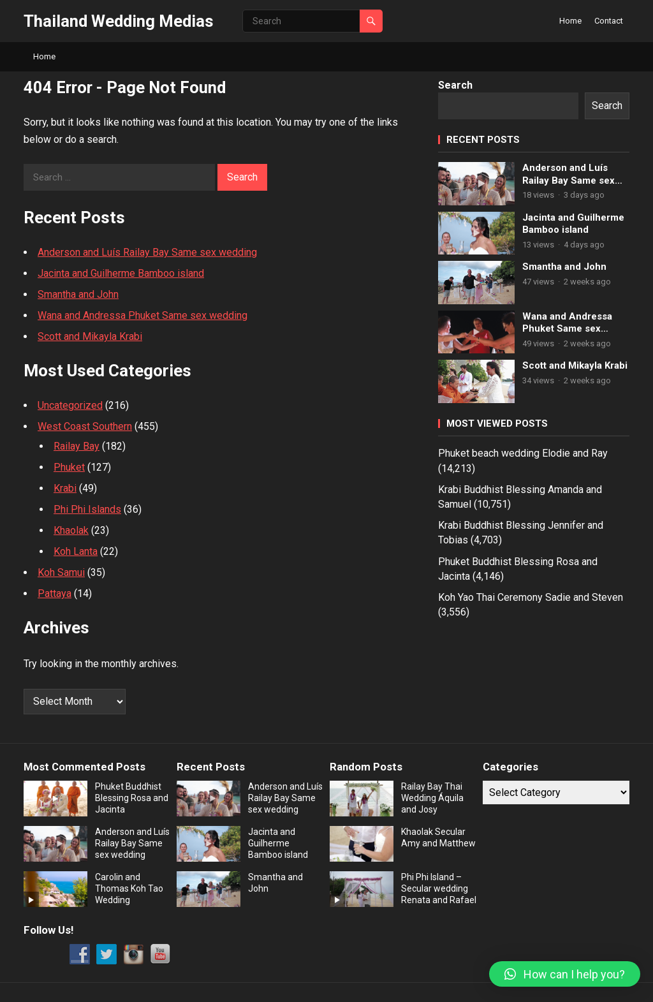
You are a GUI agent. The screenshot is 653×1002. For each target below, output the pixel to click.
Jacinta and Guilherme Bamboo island (121, 273)
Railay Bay (76, 446)
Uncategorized (70, 405)
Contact (608, 21)
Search (455, 85)
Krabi (65, 488)
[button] (564, 974)
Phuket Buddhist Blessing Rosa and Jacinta (131, 797)
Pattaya (54, 593)
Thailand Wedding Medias (119, 21)
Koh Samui (61, 572)
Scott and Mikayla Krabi (90, 336)
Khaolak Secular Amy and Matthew (438, 837)
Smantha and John (78, 294)
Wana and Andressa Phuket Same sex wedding (142, 315)
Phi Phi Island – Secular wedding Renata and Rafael (438, 888)
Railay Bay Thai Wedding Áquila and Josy (432, 797)
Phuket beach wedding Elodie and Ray (523, 453)
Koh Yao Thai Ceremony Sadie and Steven (530, 597)
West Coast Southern (85, 426)
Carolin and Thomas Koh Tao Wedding (129, 888)
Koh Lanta (76, 551)
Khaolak (71, 530)
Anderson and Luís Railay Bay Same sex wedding (147, 252)
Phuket (69, 467)
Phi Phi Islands (87, 509)
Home (570, 21)
